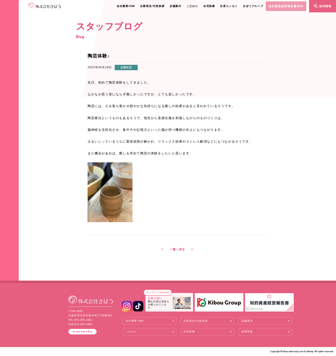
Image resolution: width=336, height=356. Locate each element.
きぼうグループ (253, 6)
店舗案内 (175, 6)
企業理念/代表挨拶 (152, 6)
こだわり (192, 6)
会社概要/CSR (126, 6)
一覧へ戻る (177, 249)
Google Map (83, 331)
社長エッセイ (229, 6)
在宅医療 (209, 6)
